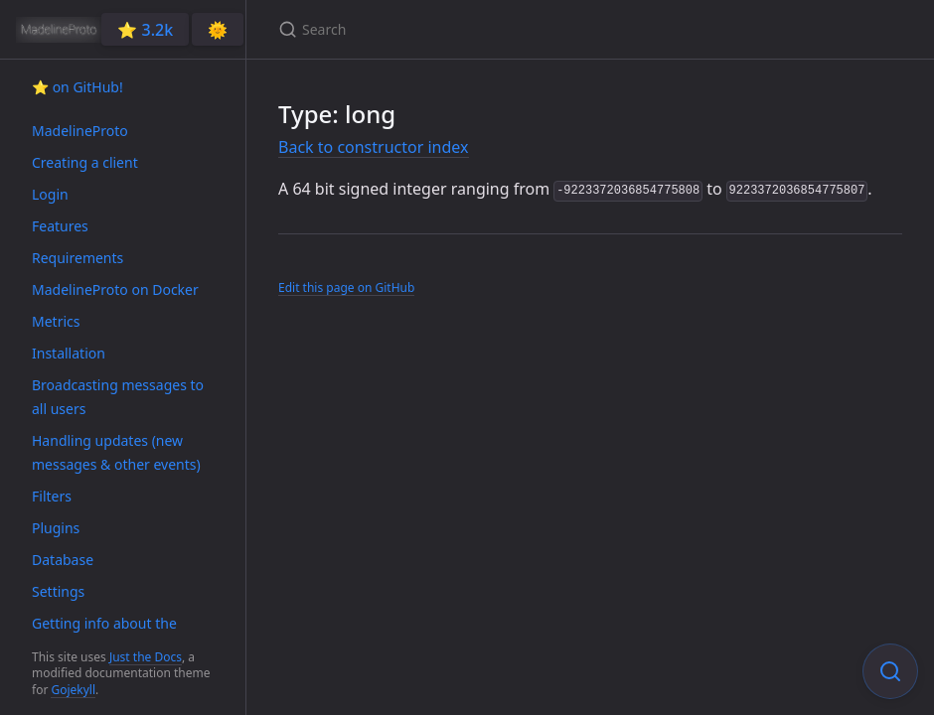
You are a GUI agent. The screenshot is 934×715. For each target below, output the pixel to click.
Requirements (77, 257)
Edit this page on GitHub (346, 287)
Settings (58, 591)
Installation (68, 353)
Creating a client (85, 162)
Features (60, 225)
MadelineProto (80, 130)
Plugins (55, 527)
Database (62, 559)
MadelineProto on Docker (115, 289)
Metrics (55, 321)
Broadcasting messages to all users (118, 396)
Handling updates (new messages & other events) (116, 452)
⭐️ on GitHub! (77, 86)
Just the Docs (145, 656)
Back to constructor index (373, 147)
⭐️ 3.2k (145, 30)
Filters (52, 496)
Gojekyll (73, 689)
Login (50, 194)
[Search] (512, 29)
